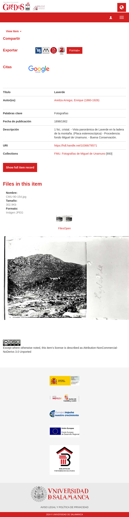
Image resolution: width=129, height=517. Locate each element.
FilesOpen (64, 228)
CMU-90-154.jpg (16, 196)
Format (74, 50)
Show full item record (20, 167)
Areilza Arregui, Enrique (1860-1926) (76, 100)
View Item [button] (13, 31)
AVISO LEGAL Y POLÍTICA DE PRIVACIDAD (64, 507)
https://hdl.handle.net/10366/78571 (75, 145)
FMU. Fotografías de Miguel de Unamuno (79, 153)
